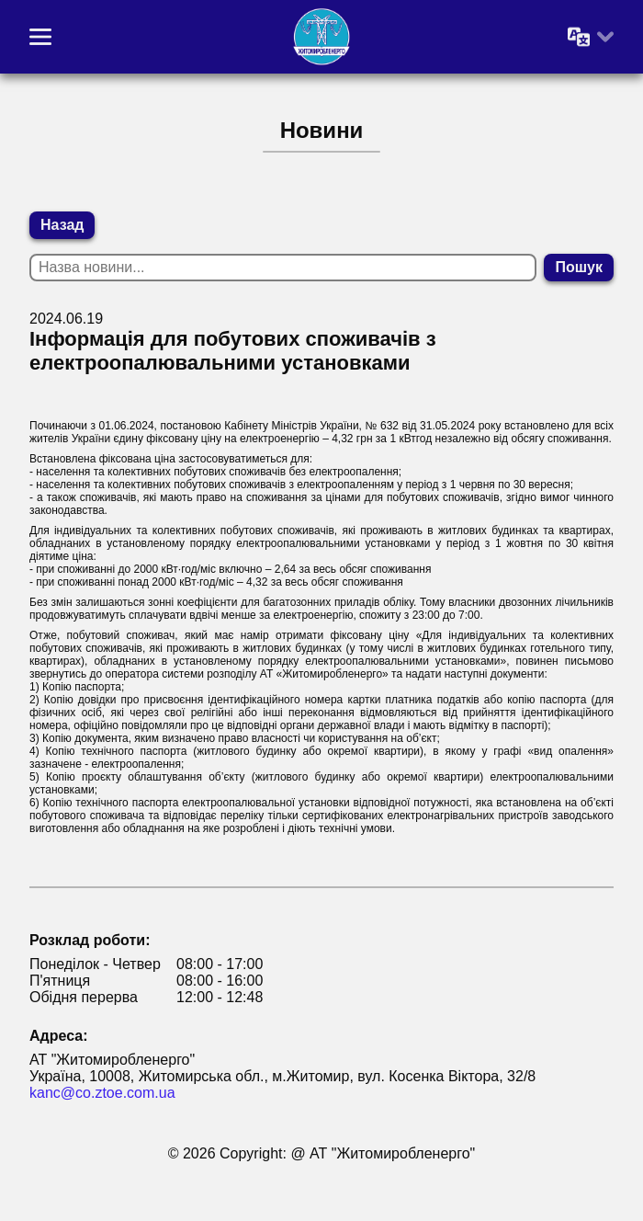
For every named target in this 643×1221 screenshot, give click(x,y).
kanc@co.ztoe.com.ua (102, 1093)
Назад (62, 225)
